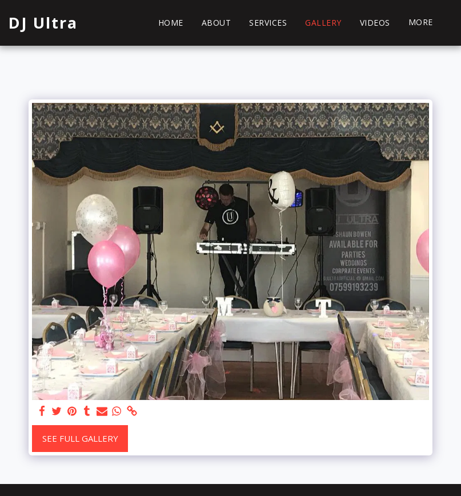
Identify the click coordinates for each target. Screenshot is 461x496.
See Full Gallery (80, 438)
